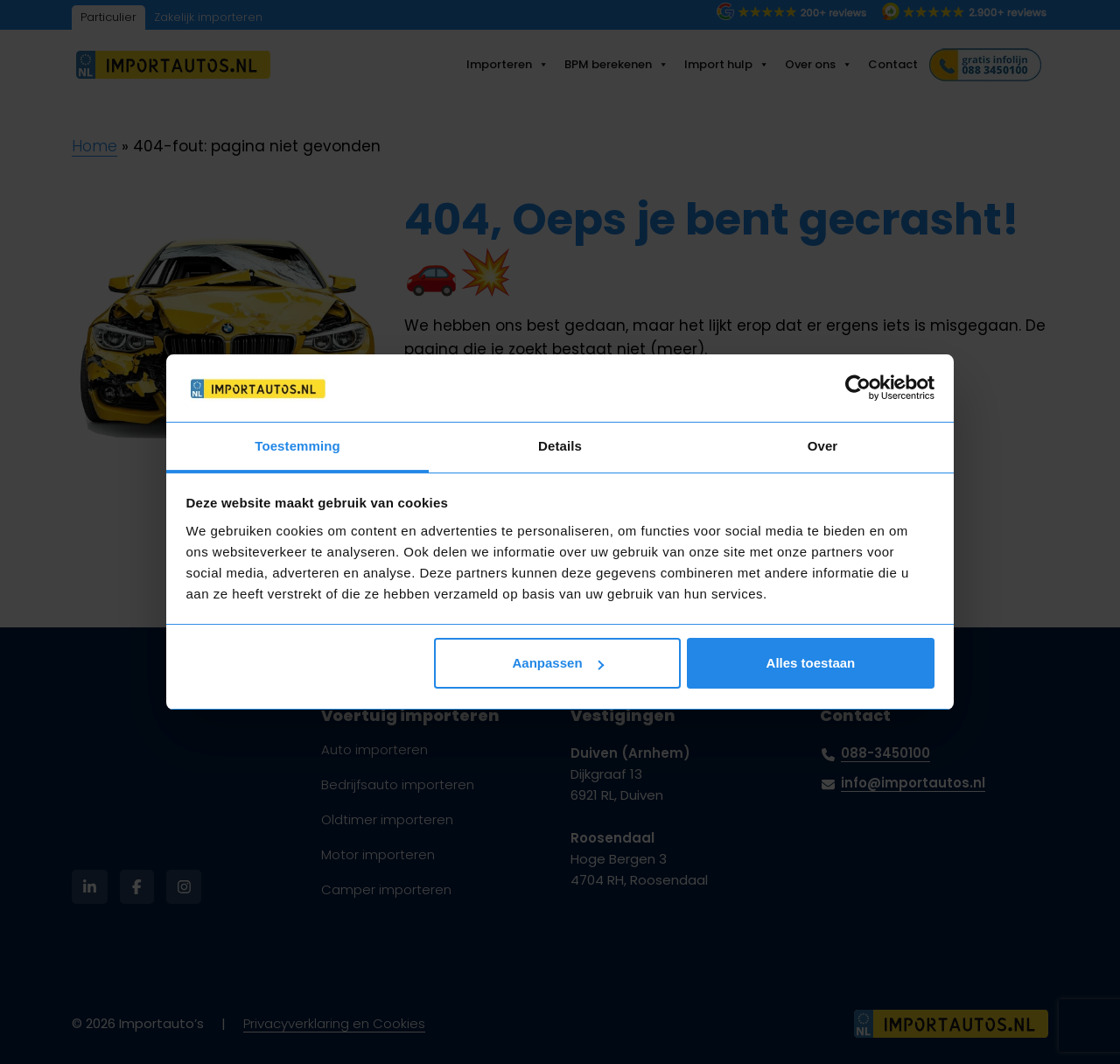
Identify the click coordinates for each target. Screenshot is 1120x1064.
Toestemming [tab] (297, 445)
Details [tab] (560, 445)
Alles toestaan (811, 662)
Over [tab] (823, 445)
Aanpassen (558, 662)
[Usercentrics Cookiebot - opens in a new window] (857, 387)
